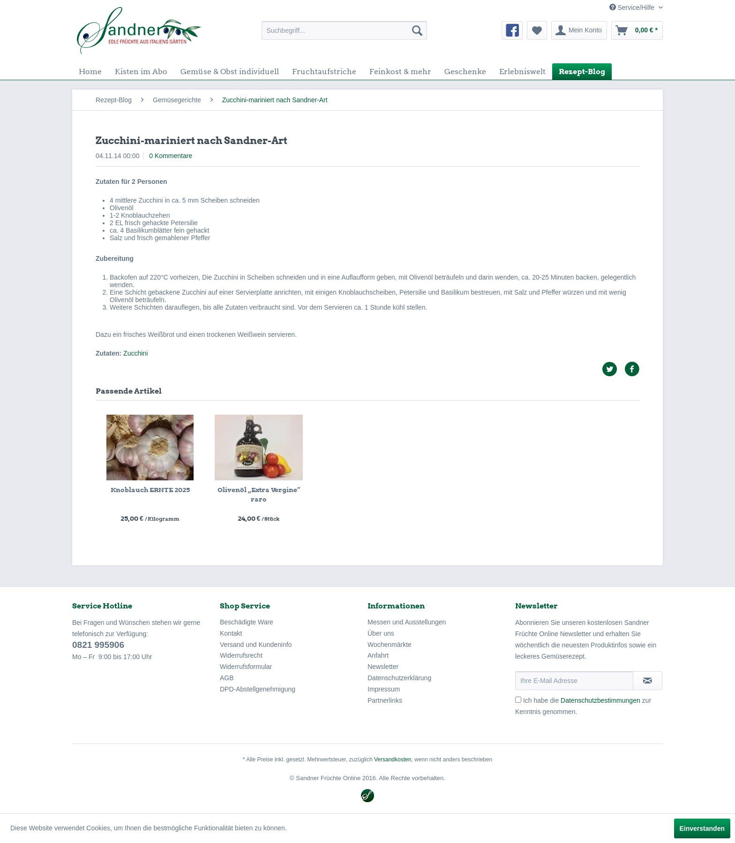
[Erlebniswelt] (522, 71)
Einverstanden (702, 828)
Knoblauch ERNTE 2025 (150, 490)
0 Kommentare (170, 155)
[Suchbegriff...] (344, 30)
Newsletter (383, 666)
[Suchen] (417, 30)
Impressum (384, 689)
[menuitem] (344, 30)
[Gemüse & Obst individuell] (229, 71)
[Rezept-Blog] (582, 71)
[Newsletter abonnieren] (647, 680)
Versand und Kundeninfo (256, 644)
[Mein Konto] (579, 30)
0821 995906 (98, 645)
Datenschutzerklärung (399, 678)
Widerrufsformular (246, 666)
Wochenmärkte (390, 644)
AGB (227, 678)
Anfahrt (378, 655)
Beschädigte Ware (246, 622)
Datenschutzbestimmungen (600, 700)
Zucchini (135, 353)
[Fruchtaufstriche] (324, 71)
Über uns (381, 633)
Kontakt (231, 633)
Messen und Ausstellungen (407, 622)
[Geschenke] (465, 71)
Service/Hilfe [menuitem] (632, 7)
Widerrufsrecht (241, 655)
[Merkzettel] (537, 30)
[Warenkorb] (637, 30)
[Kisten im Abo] (141, 71)
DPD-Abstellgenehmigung (257, 689)
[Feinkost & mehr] (400, 71)
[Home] (90, 71)
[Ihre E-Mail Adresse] (574, 680)
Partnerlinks (385, 700)
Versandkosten (392, 759)
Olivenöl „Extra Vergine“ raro (259, 494)
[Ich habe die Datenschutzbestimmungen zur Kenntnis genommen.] (518, 700)
